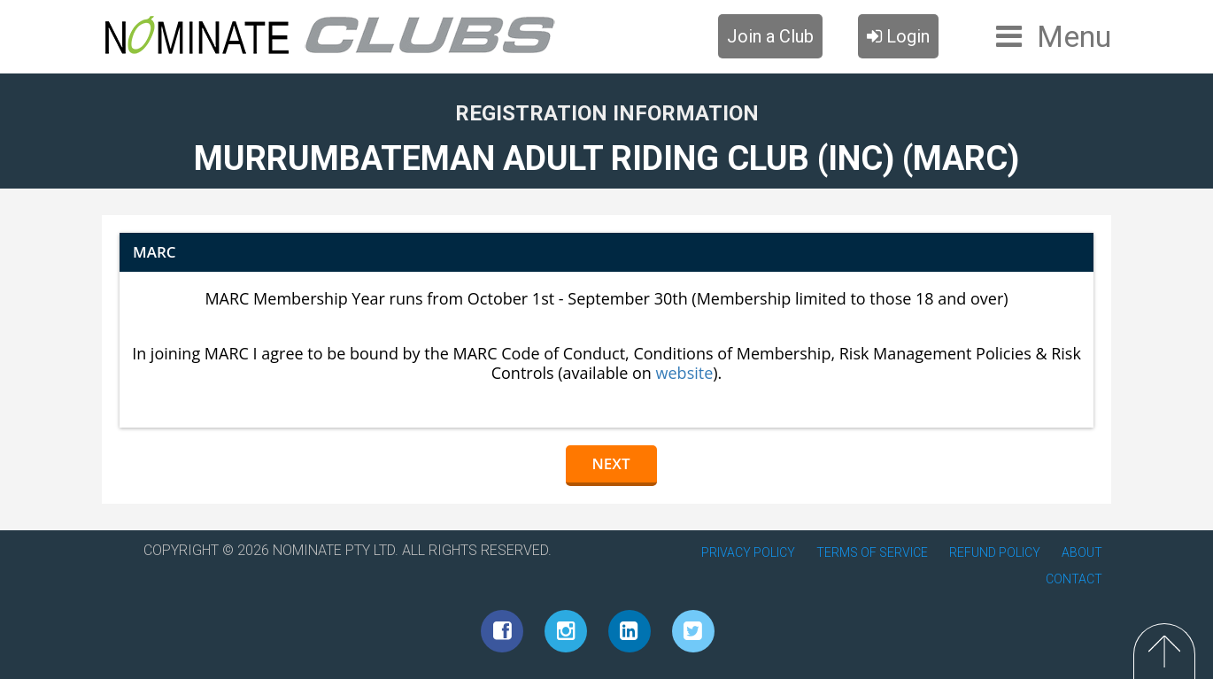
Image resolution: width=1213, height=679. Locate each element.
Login (898, 36)
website (685, 372)
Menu (1074, 36)
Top (1164, 651)
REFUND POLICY (994, 552)
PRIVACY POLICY (748, 552)
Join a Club (770, 36)
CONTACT (1074, 579)
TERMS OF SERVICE (872, 552)
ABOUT (1082, 552)
